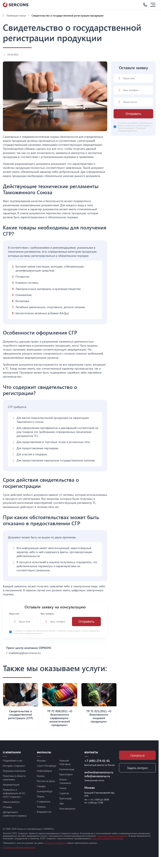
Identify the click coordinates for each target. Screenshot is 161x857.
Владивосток (44, 811)
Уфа (61, 803)
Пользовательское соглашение (112, 835)
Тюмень (41, 806)
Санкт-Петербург (46, 765)
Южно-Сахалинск (65, 781)
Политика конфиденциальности (19, 847)
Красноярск (66, 774)
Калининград (66, 769)
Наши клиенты (11, 801)
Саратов (64, 793)
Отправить (86, 621)
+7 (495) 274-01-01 (97, 761)
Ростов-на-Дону (46, 781)
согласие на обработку (55, 842)
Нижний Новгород (65, 762)
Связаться (137, 755)
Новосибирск (44, 770)
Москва (41, 760)
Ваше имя (23, 619)
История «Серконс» (14, 765)
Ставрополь (43, 801)
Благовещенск (67, 808)
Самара (41, 786)
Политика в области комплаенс (14, 777)
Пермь (40, 796)
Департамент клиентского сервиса (14, 813)
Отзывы (7, 807)
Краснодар (65, 798)
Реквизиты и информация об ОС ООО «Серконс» (14, 793)
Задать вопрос (137, 767)
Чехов (62, 788)
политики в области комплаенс (107, 838)
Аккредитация (11, 784)
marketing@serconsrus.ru (25, 653)
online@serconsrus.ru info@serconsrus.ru (98, 774)
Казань (41, 775)
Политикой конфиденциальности (28, 633)
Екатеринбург (44, 791)
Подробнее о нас (12, 760)
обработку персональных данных (41, 630)
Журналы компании (14, 770)
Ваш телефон (55, 619)
